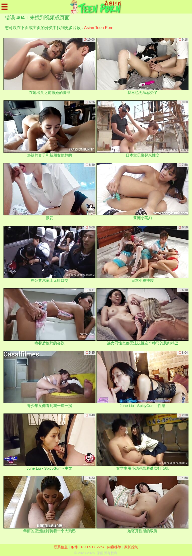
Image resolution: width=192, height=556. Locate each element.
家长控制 (131, 547)
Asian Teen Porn (98, 28)
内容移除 (114, 547)
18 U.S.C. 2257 (92, 547)
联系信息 (61, 547)
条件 (74, 547)
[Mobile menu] (4, 7)
